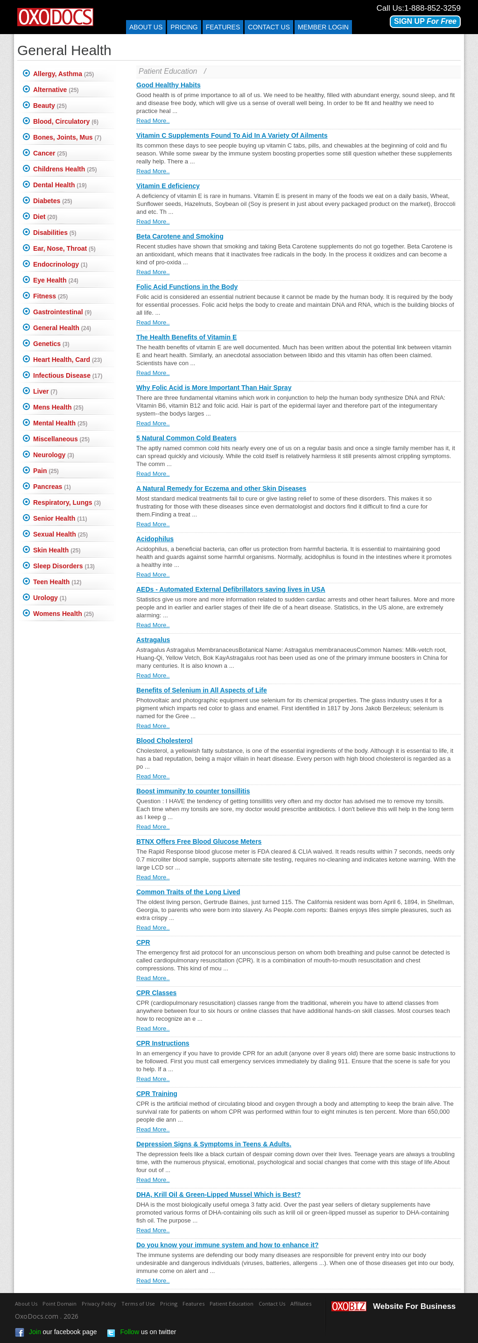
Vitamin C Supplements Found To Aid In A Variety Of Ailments (232, 135)
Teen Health (57, 582)
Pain (46, 470)
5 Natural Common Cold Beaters (186, 438)
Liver (45, 391)
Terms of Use (138, 1303)
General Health (62, 328)
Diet (45, 216)
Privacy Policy (99, 1303)
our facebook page (56, 1332)
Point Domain (59, 1303)
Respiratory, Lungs (67, 502)
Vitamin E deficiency (168, 186)
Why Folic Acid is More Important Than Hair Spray (213, 387)
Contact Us (272, 1303)
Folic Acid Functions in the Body (187, 286)
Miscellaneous (61, 439)
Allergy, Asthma (63, 74)
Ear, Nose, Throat (64, 248)
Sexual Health (60, 534)
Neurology (53, 455)
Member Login (323, 27)
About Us (145, 27)
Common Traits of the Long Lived (188, 892)
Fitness (50, 296)
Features (223, 27)
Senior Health (60, 518)
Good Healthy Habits (168, 85)
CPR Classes (156, 993)
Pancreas (52, 486)
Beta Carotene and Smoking (180, 236)
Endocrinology (60, 264)
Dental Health (60, 185)
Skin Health (56, 550)
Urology (49, 597)
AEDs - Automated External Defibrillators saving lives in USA (230, 589)
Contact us (269, 27)
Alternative (56, 89)
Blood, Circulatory (65, 121)
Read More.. (153, 120)
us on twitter (141, 1332)
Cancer (50, 153)
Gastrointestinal (62, 312)
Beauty (50, 105)
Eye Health (55, 280)
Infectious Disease (67, 375)
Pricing (183, 27)
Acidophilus (155, 539)
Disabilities (54, 232)
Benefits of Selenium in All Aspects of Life (201, 690)
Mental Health (60, 423)
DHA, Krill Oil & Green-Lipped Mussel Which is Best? (218, 1194)
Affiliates (300, 1303)
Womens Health (63, 613)
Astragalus (153, 639)
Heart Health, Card (67, 359)
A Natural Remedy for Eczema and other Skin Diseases (221, 488)
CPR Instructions (163, 1043)
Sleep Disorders (64, 566)
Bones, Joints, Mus (67, 137)
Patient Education (168, 71)
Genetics (51, 343)
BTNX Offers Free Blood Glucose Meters (198, 841)
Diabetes (52, 201)
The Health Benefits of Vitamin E (186, 337)
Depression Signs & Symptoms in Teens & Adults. (213, 1144)
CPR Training (156, 1093)
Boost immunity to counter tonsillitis (193, 791)
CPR (143, 942)
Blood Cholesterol (164, 740)
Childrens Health (65, 169)
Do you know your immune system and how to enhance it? (227, 1245)
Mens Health (58, 407)
